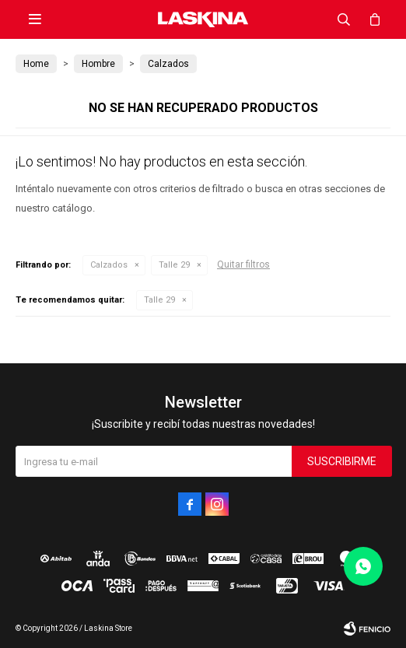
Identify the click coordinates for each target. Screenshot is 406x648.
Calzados (109, 265)
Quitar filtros (243, 264)
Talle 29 (174, 265)
